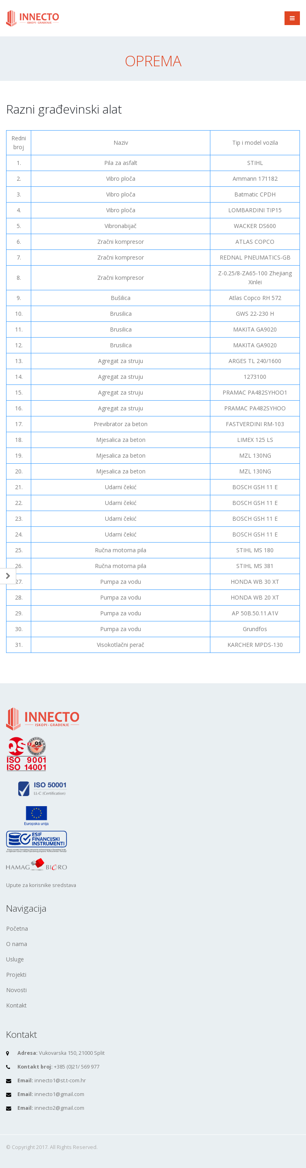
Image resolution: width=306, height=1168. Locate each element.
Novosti (16, 990)
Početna (17, 928)
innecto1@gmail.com (59, 1094)
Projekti (16, 974)
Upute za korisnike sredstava (41, 885)
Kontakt (16, 1005)
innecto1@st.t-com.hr (60, 1080)
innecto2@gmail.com (59, 1108)
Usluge (15, 959)
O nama (16, 944)
